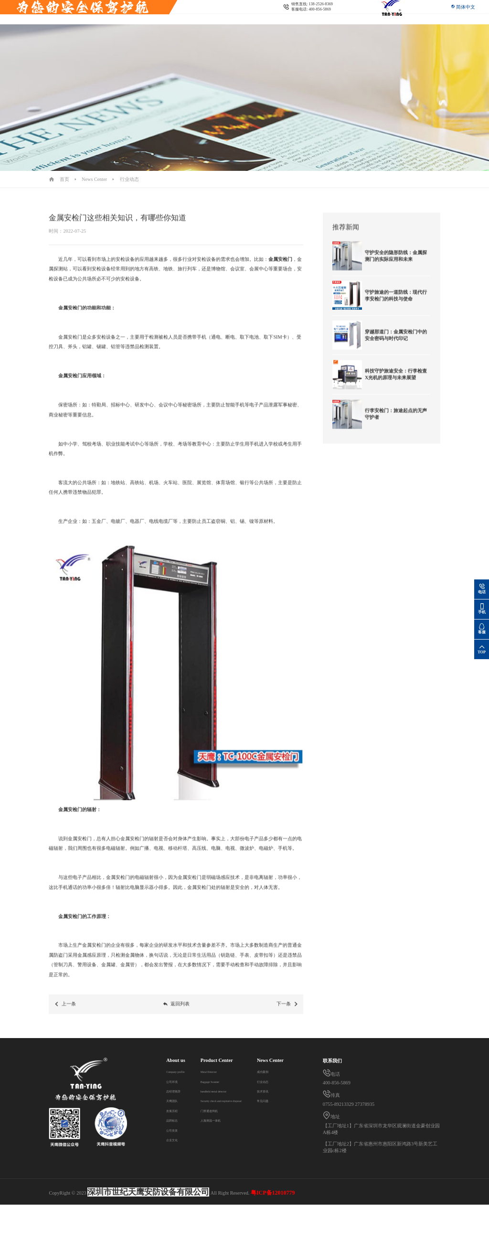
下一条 (287, 1012)
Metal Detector (224, 1071)
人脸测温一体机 (226, 1120)
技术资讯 (175, 1178)
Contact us (258, 19)
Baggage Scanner (226, 1081)
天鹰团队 (175, 1100)
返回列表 (176, 1012)
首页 (64, 179)
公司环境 (175, 1081)
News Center (226, 19)
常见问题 (175, 1187)
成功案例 (175, 1158)
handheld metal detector (232, 1090)
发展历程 (175, 1110)
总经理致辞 (178, 1090)
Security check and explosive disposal (168, 19)
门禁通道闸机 (223, 1110)
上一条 (65, 1012)
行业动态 (129, 179)
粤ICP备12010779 (273, 1226)
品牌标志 (175, 1120)
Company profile (183, 1071)
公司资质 (175, 1130)
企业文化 (175, 1139)
